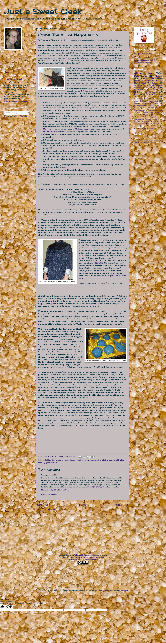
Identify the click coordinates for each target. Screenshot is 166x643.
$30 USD (98, 263)
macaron (142, 117)
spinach (156, 123)
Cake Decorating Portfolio (146, 57)
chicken (146, 112)
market (61, 460)
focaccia (138, 94)
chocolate (155, 112)
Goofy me (149, 85)
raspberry (137, 121)
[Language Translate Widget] (16, 113)
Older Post (122, 504)
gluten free (143, 73)
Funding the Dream (142, 54)
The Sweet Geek (141, 142)
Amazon (42, 55)
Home (82, 504)
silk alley (120, 460)
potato (152, 87)
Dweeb (136, 108)
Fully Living (140, 76)
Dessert (142, 83)
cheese (153, 92)
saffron (146, 121)
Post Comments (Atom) (59, 510)
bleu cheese (153, 99)
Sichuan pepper (82, 129)
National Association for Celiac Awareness (145, 61)
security (156, 121)
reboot (137, 103)
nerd (148, 119)
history (157, 114)
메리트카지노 (97, 487)
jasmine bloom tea (52, 132)
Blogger (124, 590)
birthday (138, 92)
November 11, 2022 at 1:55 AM (56, 490)
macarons (151, 117)
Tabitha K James (14, 79)
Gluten (148, 81)
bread (154, 83)
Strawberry (138, 99)
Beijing (48, 460)
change (158, 81)
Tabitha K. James (81, 555)
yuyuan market (50, 463)
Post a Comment (49, 494)
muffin (159, 94)
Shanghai (101, 460)
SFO (152, 108)
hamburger (148, 114)
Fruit (154, 96)
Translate (21, 116)
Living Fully (148, 78)
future (149, 94)
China (54, 460)
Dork (157, 105)
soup (146, 103)
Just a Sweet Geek (43, 11)
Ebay (118, 48)
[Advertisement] (12, 62)
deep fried (138, 101)
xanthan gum (139, 105)
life (135, 117)
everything (137, 114)
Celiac (159, 76)
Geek (145, 108)
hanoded (105, 590)
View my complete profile (15, 102)
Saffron (47, 129)
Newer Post (42, 504)
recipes (137, 85)
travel (40, 463)
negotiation (70, 460)
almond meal (152, 90)
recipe (137, 80)
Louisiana (138, 90)
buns (138, 112)
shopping (111, 460)
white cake (137, 128)
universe (156, 126)
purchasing (91, 460)
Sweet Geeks (65, 555)
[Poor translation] (9, 607)
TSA (160, 110)
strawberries (146, 126)
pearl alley (81, 460)
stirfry (136, 126)
